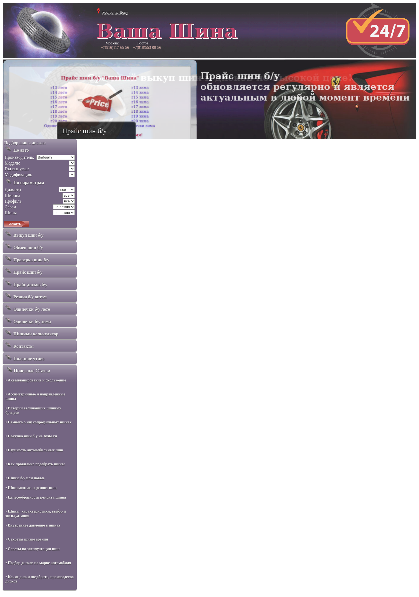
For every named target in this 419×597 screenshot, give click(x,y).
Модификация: (18, 174)
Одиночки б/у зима (27, 320)
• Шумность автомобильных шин (34, 450)
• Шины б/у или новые (25, 478)
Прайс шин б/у (23, 271)
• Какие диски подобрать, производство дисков (39, 579)
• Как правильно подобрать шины (35, 464)
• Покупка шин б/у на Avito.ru (31, 436)
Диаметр (13, 189)
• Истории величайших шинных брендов (33, 410)
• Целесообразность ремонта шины (35, 497)
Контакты (19, 345)
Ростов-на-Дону (115, 12)
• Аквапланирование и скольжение (35, 380)
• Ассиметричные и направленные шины (35, 396)
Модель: (12, 163)
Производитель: (19, 157)
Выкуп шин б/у (24, 233)
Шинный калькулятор (31, 332)
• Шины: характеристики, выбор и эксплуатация (35, 513)
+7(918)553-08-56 (147, 48)
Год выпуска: (17, 168)
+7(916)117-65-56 (115, 48)
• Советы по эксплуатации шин (32, 549)
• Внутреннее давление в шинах (32, 525)
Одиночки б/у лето (27, 308)
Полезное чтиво (24, 357)
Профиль (13, 201)
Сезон (10, 207)
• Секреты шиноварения (26, 539)
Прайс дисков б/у (25, 283)
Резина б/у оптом (25, 295)
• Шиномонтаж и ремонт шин (31, 488)
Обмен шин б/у (23, 246)
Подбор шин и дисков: (25, 142)
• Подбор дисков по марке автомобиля (38, 563)
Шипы (11, 212)
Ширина (12, 195)
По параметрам (24, 181)
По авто (16, 148)
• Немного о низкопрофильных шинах (38, 422)
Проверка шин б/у (26, 258)
